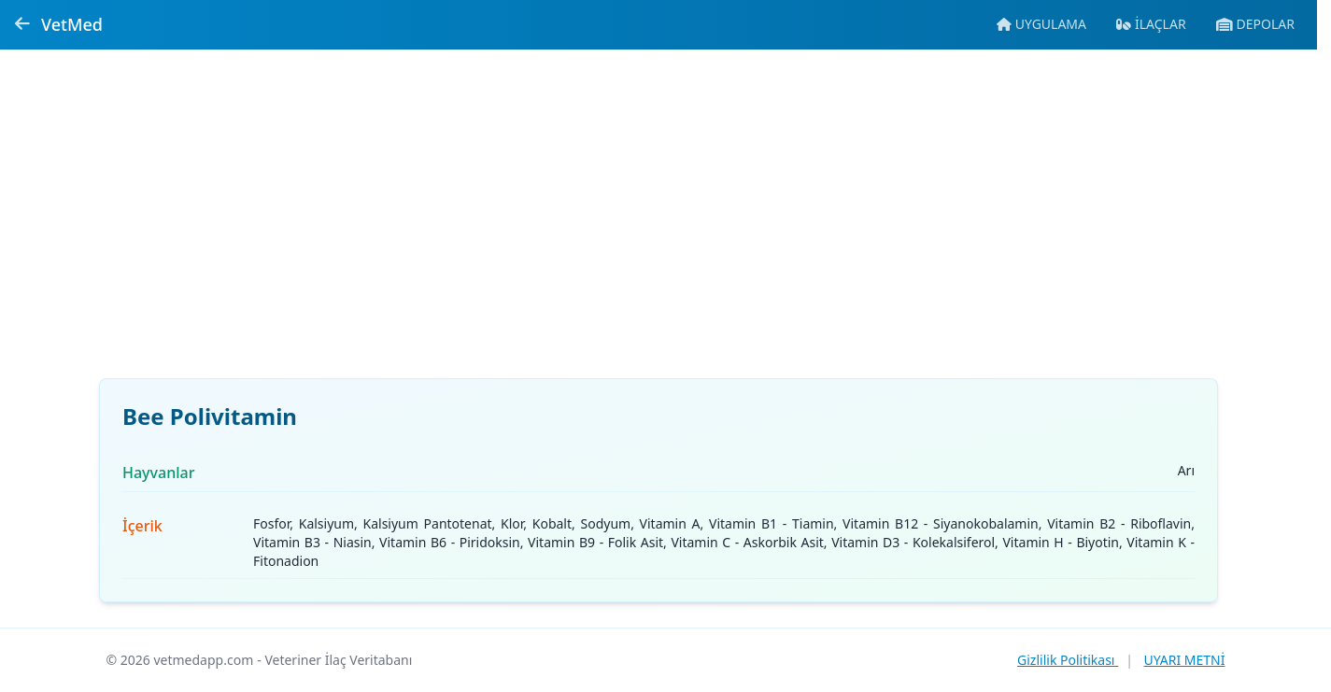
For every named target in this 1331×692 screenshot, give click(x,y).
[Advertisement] (658, 225)
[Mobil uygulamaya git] (1041, 24)
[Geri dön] (22, 24)
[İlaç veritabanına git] (1151, 24)
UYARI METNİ (1184, 660)
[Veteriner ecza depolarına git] (1255, 24)
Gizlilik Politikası (1067, 660)
